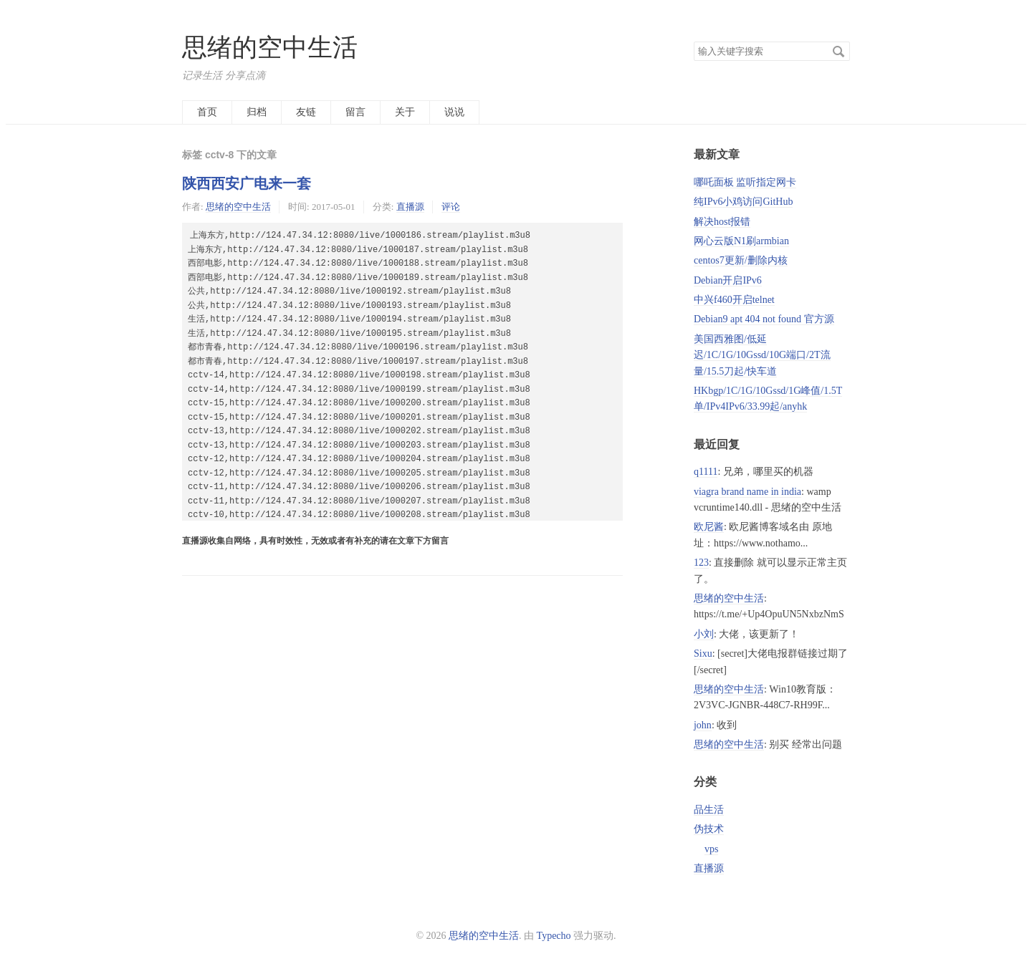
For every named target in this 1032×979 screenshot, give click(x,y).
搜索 (838, 51)
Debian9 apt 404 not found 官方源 (764, 319)
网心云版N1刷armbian (741, 241)
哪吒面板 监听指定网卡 (745, 182)
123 (701, 562)
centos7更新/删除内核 (741, 260)
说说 (454, 112)
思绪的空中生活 (270, 48)
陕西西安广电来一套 (246, 183)
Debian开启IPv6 (728, 280)
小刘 (704, 634)
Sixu (703, 653)
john (703, 725)
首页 (207, 112)
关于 (405, 112)
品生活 (709, 809)
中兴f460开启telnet (734, 299)
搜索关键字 (693, 41)
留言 (355, 112)
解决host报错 (722, 221)
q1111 (705, 471)
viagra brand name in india (747, 491)
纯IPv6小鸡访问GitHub (743, 201)
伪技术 (709, 829)
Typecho (554, 935)
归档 (257, 112)
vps (711, 849)
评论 (450, 206)
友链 (306, 112)
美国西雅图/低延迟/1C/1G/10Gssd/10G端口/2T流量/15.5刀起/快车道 (762, 355)
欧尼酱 (709, 526)
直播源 (410, 206)
